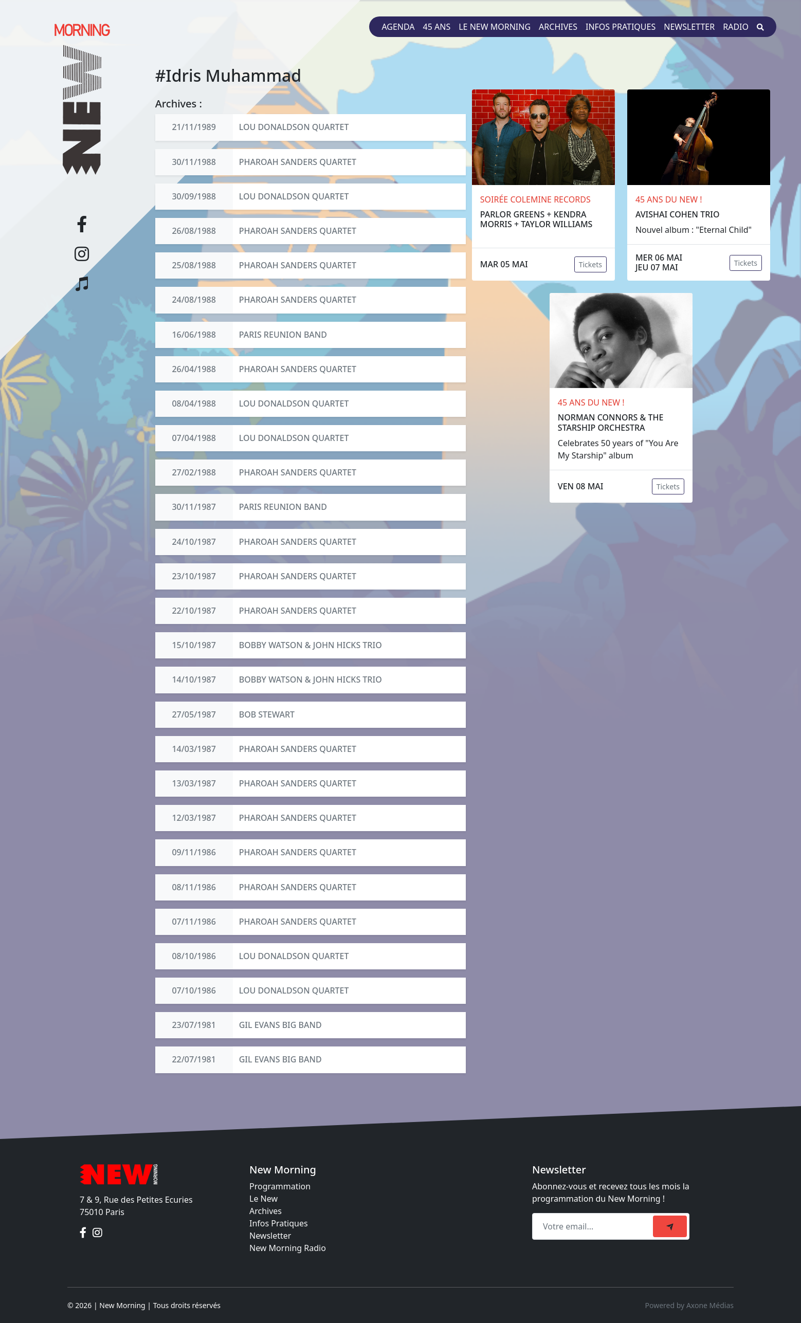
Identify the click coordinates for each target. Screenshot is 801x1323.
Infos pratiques (621, 26)
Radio (736, 26)
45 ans (437, 26)
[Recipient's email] (594, 1226)
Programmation (280, 1186)
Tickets (590, 264)
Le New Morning (495, 26)
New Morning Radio (287, 1248)
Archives (558, 26)
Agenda (397, 26)
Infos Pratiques (278, 1223)
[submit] (670, 1226)
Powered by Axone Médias (689, 1305)
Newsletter (689, 26)
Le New (263, 1198)
